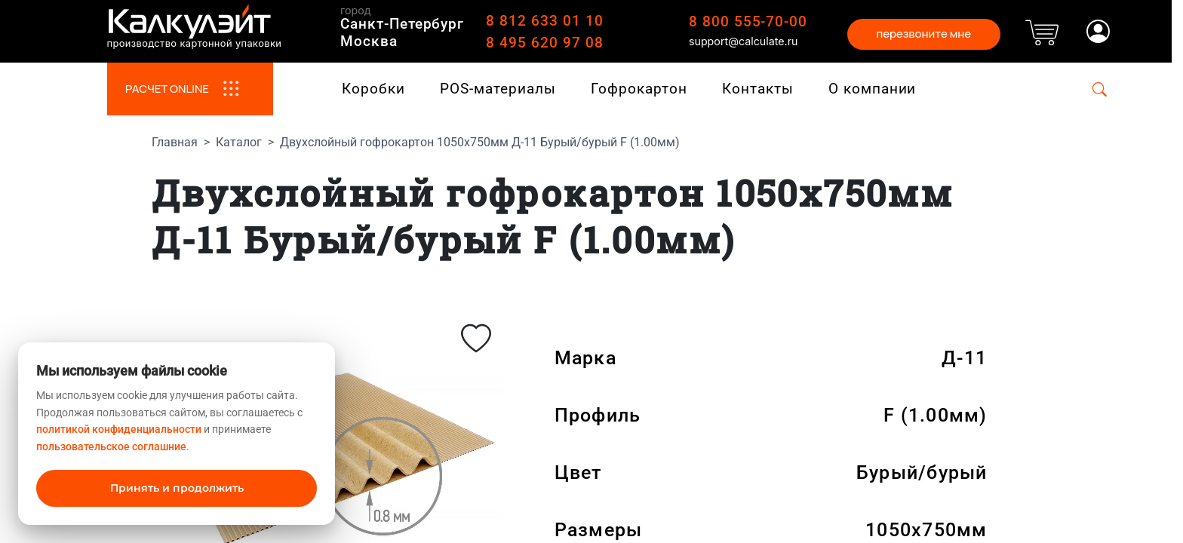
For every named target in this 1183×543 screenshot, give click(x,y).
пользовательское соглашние (111, 446)
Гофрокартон (639, 88)
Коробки (373, 88)
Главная (175, 142)
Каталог (239, 142)
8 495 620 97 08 (544, 42)
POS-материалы (497, 88)
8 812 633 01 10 (544, 20)
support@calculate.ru (743, 41)
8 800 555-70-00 (748, 21)
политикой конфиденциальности (118, 429)
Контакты (758, 88)
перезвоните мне (923, 33)
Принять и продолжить (177, 488)
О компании (872, 88)
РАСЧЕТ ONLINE (189, 89)
